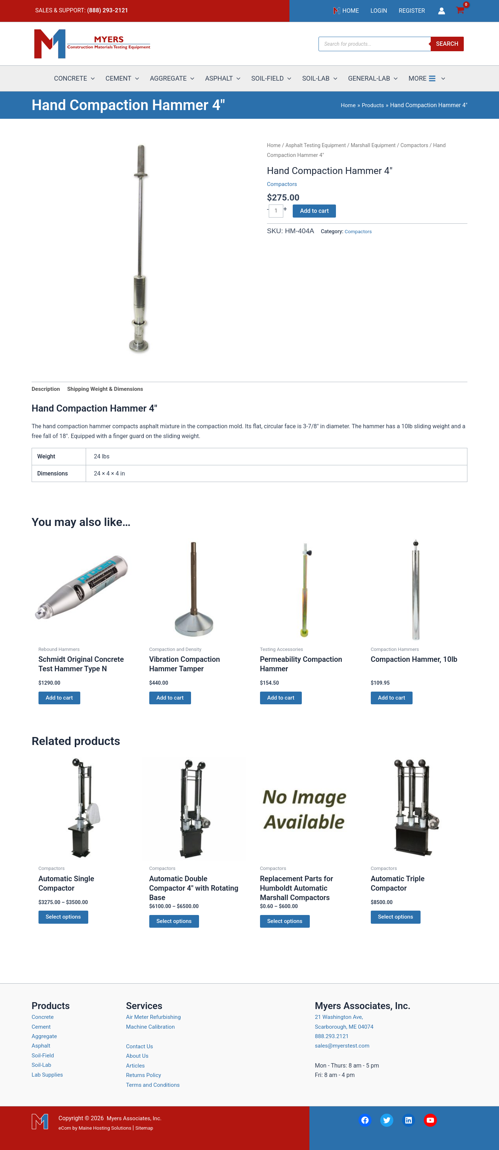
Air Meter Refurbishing (155, 1016)
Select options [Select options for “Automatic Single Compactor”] (64, 920)
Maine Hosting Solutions (104, 1128)
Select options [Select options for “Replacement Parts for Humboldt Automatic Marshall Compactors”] (285, 924)
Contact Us (140, 1046)
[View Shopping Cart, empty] (460, 11)
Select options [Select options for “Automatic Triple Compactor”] (396, 920)
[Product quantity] (276, 211)
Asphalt (41, 1045)
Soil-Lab (42, 1064)
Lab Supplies (48, 1074)
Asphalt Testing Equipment (318, 145)
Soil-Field (43, 1055)
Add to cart (315, 210)
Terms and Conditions (154, 1084)
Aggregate (45, 1036)
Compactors (422, 145)
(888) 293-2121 (107, 10)
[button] (91, 78)
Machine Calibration (152, 1026)
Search (447, 43)
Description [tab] (46, 389)
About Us (138, 1055)
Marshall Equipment (378, 145)
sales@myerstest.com (344, 1045)
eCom (64, 1128)
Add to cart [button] (60, 699)
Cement (42, 1026)
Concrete (43, 1016)
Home (274, 145)
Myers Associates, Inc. (136, 1118)
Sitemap (144, 1128)
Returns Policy (144, 1075)
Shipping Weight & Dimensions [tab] (109, 389)
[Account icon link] (441, 11)
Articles (136, 1065)
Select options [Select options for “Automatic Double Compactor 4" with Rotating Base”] (175, 924)
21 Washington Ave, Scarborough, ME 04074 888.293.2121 (346, 1026)
